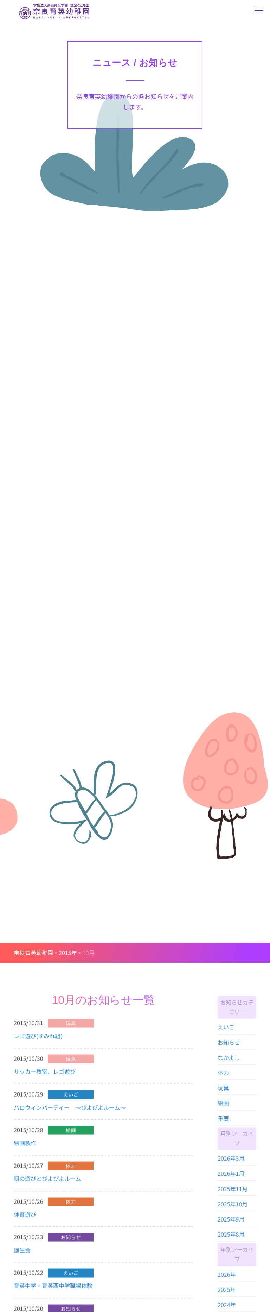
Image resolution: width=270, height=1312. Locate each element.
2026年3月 (231, 1162)
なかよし (229, 1061)
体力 (223, 1076)
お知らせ (229, 1046)
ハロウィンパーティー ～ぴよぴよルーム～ (70, 1109)
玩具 (223, 1091)
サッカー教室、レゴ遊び (45, 1074)
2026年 (227, 1278)
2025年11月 (233, 1192)
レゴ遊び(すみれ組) (38, 1038)
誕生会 (22, 1252)
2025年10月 (233, 1207)
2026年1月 (231, 1177)
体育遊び (25, 1216)
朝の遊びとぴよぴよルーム (47, 1181)
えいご (226, 1031)
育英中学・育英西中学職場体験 (53, 1288)
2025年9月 (231, 1222)
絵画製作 (25, 1145)
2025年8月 (231, 1238)
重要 (223, 1122)
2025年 (227, 1293)
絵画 (223, 1107)
